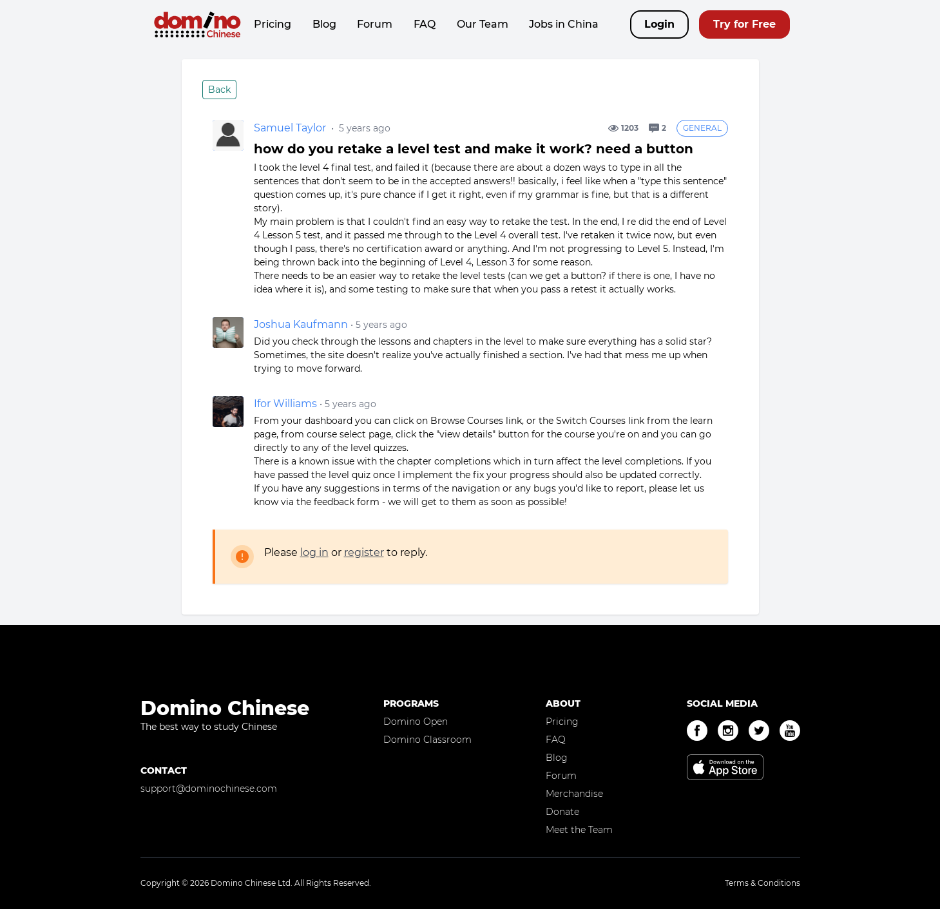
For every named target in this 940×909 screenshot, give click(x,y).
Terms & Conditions (762, 883)
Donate (562, 812)
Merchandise (574, 793)
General (702, 128)
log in (314, 552)
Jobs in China (564, 24)
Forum (374, 24)
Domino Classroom (427, 739)
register (364, 552)
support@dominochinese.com (208, 788)
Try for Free (744, 24)
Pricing (272, 24)
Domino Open (415, 721)
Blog (324, 24)
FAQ (425, 24)
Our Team (482, 24)
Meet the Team (579, 830)
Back (219, 89)
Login (659, 24)
